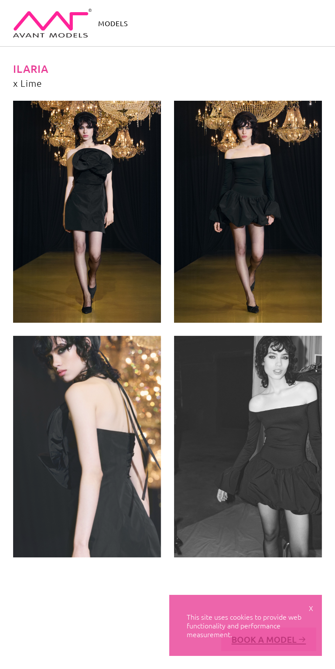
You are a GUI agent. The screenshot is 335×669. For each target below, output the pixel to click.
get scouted (301, 22)
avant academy (214, 22)
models (113, 23)
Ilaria (30, 68)
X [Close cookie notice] (311, 608)
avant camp (162, 22)
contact (260, 22)
